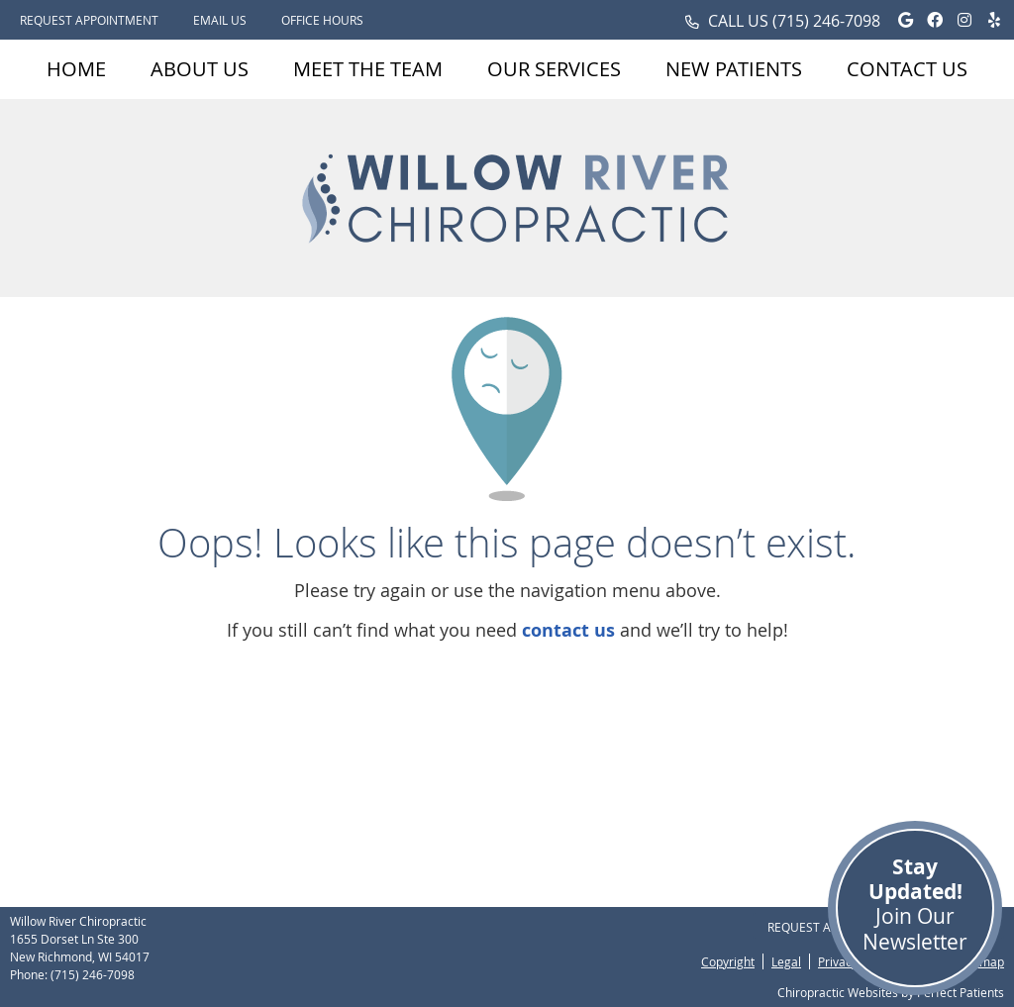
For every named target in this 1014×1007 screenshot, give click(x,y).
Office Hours (322, 20)
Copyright (728, 961)
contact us (568, 630)
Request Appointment (89, 20)
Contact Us (907, 68)
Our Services (554, 68)
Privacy (838, 961)
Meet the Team (368, 68)
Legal (786, 961)
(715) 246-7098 (826, 21)
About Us (200, 68)
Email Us (220, 20)
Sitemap (981, 961)
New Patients (733, 68)
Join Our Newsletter (914, 904)
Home (76, 68)
